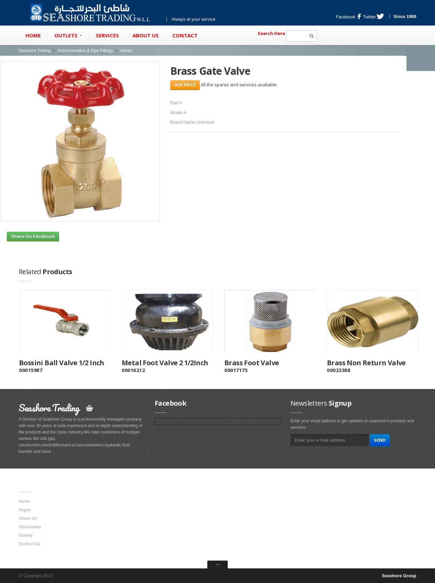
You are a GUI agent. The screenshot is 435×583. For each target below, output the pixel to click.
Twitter (373, 16)
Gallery (26, 535)
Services (107, 35)
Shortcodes (30, 527)
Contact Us (29, 544)
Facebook (348, 16)
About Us (146, 35)
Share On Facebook (33, 236)
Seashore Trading (35, 50)
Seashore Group (399, 575)
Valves (126, 50)
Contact (184, 35)
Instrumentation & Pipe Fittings (85, 50)
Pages (25, 510)
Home (33, 35)
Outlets (68, 35)
